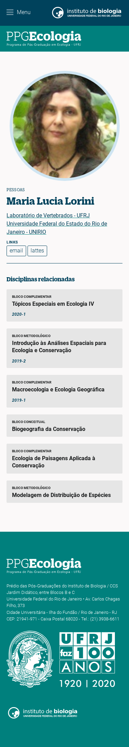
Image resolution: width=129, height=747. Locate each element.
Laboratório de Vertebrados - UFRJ (48, 215)
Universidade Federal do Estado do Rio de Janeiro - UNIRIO (57, 227)
